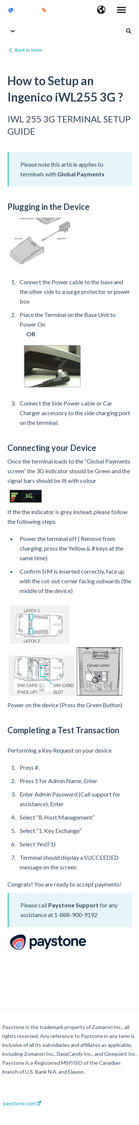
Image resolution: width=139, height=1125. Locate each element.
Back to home (28, 50)
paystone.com (22, 1103)
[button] (101, 10)
